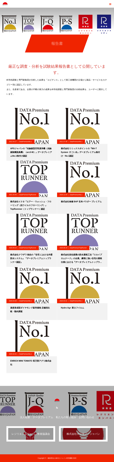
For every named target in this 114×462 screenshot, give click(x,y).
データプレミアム (43, 417)
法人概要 (25, 417)
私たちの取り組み (66, 417)
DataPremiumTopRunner (27, 195)
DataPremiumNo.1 (25, 142)
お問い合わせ (86, 417)
